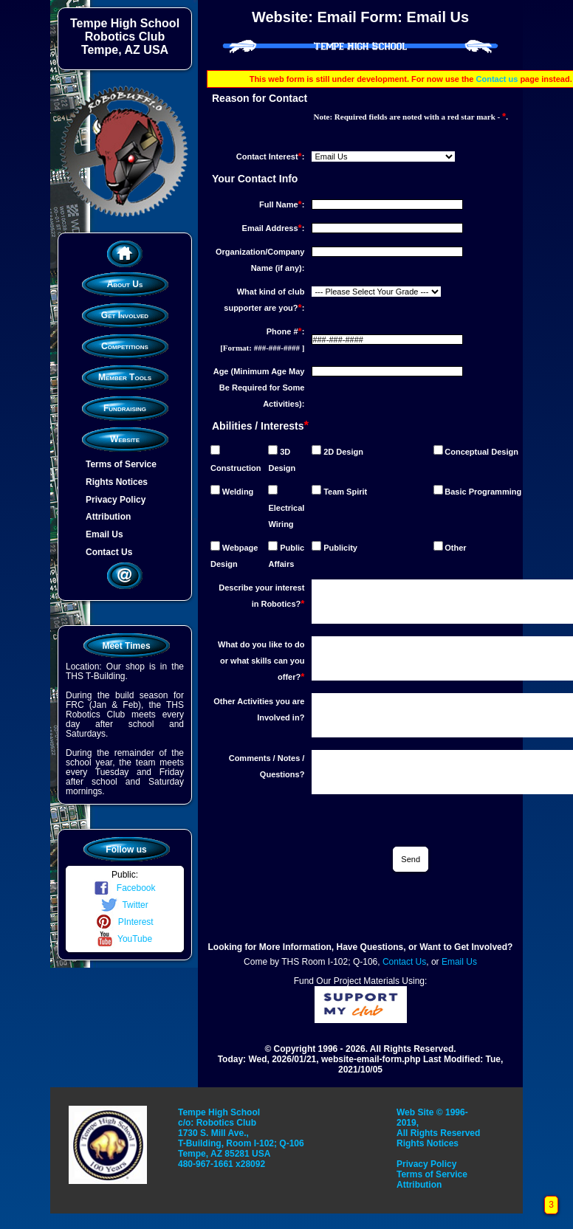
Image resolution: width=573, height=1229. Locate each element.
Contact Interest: (270, 156)
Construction (235, 468)
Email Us (104, 534)
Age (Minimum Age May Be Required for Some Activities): (259, 387)
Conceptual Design (481, 451)
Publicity (340, 547)
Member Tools (124, 377)
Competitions (124, 346)
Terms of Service (121, 464)
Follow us (126, 849)
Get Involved (124, 315)
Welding (238, 491)
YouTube (124, 939)
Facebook (124, 888)
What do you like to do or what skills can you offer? (261, 660)
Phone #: (286, 331)
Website (125, 439)
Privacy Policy (115, 499)
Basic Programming (483, 491)
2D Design (343, 451)
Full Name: (281, 204)
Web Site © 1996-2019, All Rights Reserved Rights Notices (438, 1128)
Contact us (497, 79)
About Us (125, 284)
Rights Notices (117, 482)
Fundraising (124, 408)
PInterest (124, 922)
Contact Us (109, 552)
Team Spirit (345, 491)
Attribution (108, 517)
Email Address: (273, 228)
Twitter (124, 905)
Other (455, 547)
